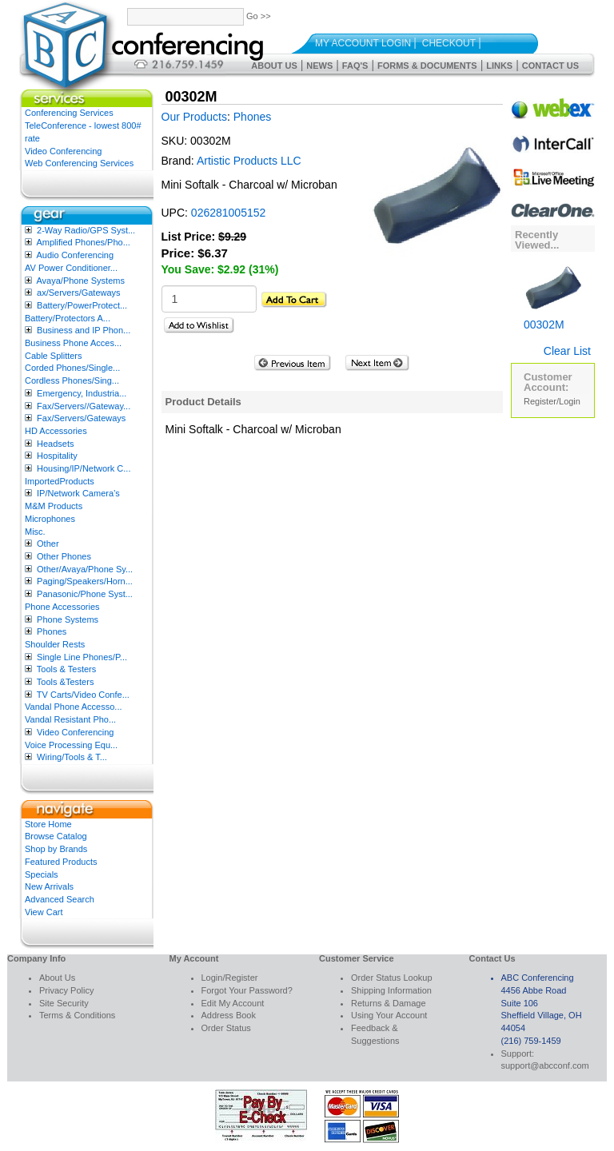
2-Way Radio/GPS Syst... (86, 230)
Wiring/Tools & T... (72, 757)
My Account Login (363, 43)
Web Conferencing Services (79, 163)
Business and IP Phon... (83, 330)
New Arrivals (49, 886)
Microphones (50, 519)
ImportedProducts (59, 481)
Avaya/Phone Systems (80, 280)
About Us (274, 65)
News (319, 65)
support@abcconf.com (545, 1065)
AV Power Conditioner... (71, 268)
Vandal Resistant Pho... (70, 719)
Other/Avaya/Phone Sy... (85, 569)
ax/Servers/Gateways (79, 292)
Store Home (48, 824)
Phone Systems (67, 619)
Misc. (35, 531)
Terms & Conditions (77, 1015)
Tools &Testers (65, 682)
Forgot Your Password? (247, 990)
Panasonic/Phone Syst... (85, 594)
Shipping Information (391, 990)
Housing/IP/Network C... (83, 468)
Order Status (226, 1028)
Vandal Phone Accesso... (73, 706)
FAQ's (355, 65)
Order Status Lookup (392, 977)
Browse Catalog (56, 836)
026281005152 (228, 212)
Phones (51, 631)
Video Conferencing (63, 151)
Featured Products (61, 861)
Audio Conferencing (75, 255)
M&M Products (53, 506)
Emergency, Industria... (81, 393)
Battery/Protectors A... (67, 318)
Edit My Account (233, 1003)
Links (499, 65)
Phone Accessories (62, 606)
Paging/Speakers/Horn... (85, 581)
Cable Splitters (53, 355)
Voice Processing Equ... (71, 745)
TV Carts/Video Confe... (83, 694)
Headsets (55, 443)
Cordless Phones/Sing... (72, 380)
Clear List (567, 351)
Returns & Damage (388, 1003)
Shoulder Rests (55, 644)
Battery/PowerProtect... (82, 305)
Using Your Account (389, 1015)
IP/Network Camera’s (78, 493)
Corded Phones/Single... (72, 367)
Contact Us (550, 65)
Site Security (64, 1003)
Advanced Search (59, 899)
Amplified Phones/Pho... (83, 242)
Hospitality (57, 455)
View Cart (43, 912)
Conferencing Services (69, 112)
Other (48, 543)
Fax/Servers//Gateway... (83, 406)
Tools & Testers (66, 669)
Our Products (194, 116)
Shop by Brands (56, 849)
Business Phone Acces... (73, 343)
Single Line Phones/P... (82, 657)
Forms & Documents (427, 65)
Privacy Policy (66, 990)
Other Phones (64, 556)
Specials (41, 874)
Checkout (449, 43)
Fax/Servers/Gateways (81, 418)
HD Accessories (56, 431)
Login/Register (229, 977)
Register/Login (552, 401)
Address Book (228, 1015)
